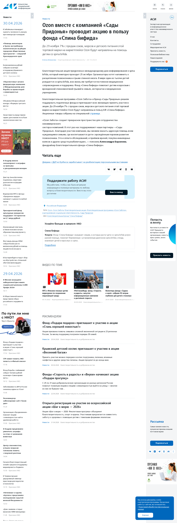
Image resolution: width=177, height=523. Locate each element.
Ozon (50, 210)
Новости (46, 19)
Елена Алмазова (49, 60)
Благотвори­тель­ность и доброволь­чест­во (100, 302)
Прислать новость (158, 51)
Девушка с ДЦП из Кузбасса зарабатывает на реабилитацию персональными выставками (85, 162)
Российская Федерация (56, 206)
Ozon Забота (58, 210)
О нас (152, 37)
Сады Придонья (86, 213)
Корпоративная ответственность (71, 60)
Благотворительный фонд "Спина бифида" (65, 216)
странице (95, 113)
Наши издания (156, 58)
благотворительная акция (75, 210)
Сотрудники (155, 44)
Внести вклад (116, 192)
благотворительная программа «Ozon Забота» (106, 210)
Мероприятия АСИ (158, 47)
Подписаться (161, 69)
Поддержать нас (157, 61)
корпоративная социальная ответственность (60, 213)
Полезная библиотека (159, 54)
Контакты (154, 40)
